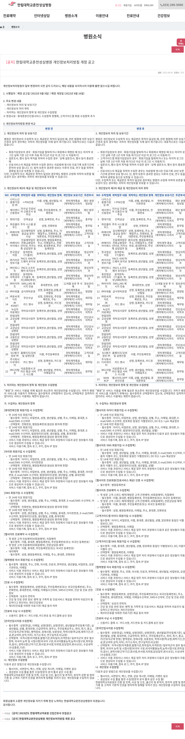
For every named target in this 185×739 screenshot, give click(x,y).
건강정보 (163, 15)
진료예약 (9, 15)
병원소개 (71, 15)
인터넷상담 (42, 15)
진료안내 (133, 15)
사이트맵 (138, 5)
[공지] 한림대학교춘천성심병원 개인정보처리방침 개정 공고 (43, 718)
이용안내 (102, 15)
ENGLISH (148, 5)
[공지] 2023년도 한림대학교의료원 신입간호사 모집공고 (41, 713)
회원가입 (127, 5)
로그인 (118, 5)
